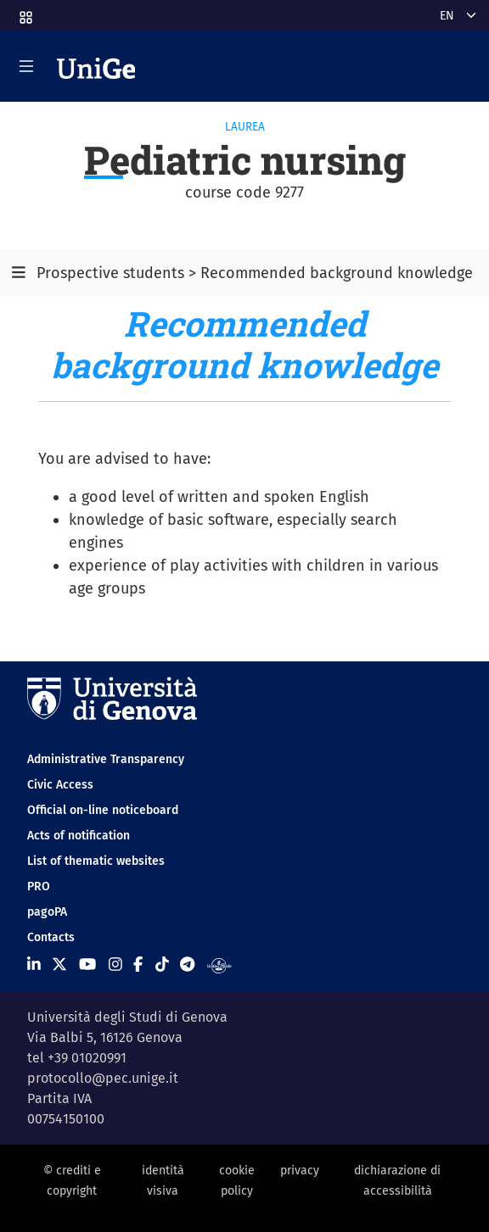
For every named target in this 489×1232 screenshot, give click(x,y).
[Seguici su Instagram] (115, 965)
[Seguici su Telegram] (187, 965)
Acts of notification (78, 835)
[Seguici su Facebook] (138, 965)
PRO (38, 886)
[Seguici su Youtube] (87, 965)
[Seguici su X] (59, 965)
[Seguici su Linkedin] (34, 965)
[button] (24, 12)
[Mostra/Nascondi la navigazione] (26, 66)
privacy (299, 1170)
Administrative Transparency (105, 759)
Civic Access (60, 785)
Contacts (51, 937)
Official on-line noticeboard (102, 810)
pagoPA (47, 912)
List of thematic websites (96, 861)
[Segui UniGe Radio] (219, 965)
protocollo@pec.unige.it (102, 1078)
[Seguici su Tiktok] (162, 965)
